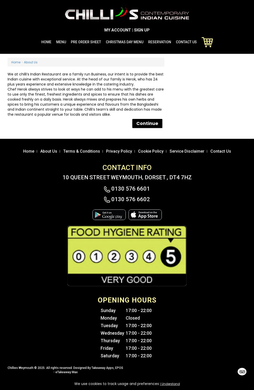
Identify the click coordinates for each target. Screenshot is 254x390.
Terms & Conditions (81, 151)
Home (46, 42)
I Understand (170, 384)
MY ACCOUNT (117, 30)
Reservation (159, 42)
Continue (147, 123)
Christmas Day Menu (124, 42)
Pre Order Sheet (86, 42)
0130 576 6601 (127, 189)
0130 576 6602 (127, 199)
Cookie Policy (151, 151)
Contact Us (186, 42)
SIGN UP (142, 30)
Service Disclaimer (187, 151)
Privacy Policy (119, 151)
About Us (31, 62)
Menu (61, 42)
